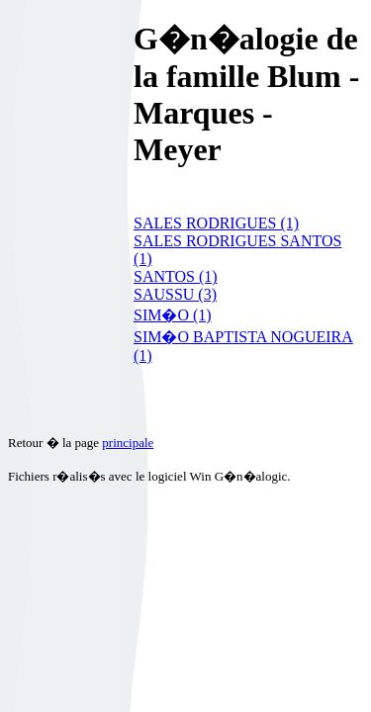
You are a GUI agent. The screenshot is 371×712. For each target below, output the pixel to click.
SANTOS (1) (176, 276)
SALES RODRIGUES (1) (216, 223)
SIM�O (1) (173, 315)
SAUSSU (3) (175, 294)
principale (127, 442)
